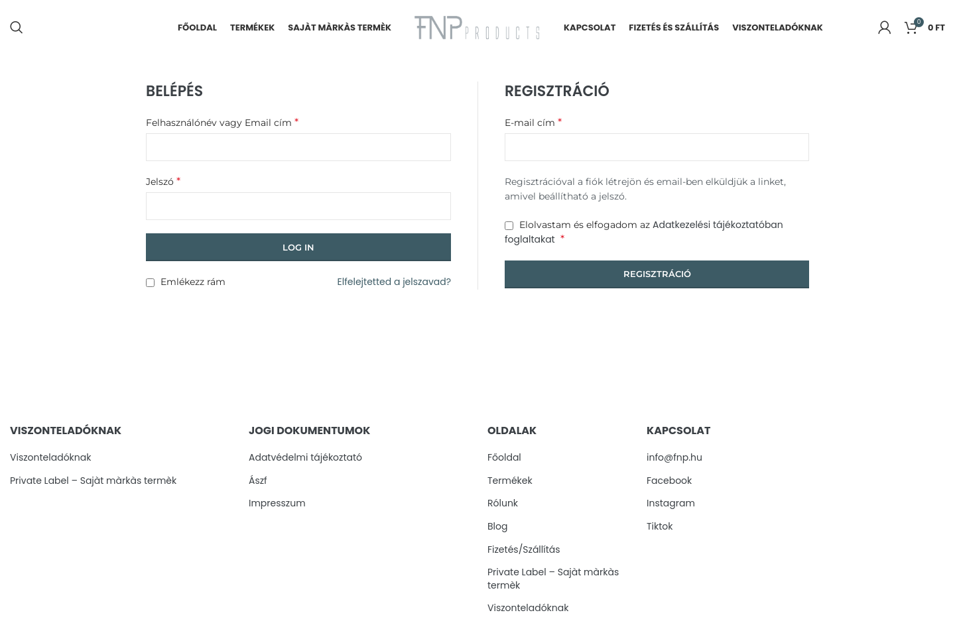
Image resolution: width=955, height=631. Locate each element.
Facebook (669, 482)
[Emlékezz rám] (150, 284)
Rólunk (502, 505)
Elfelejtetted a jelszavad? (394, 283)
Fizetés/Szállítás (523, 551)
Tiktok (660, 528)
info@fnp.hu (674, 459)
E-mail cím (533, 123)
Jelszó (163, 182)
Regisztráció (657, 275)
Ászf (258, 482)
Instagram (671, 505)
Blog (497, 528)
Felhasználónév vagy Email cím (222, 123)
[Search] (16, 28)
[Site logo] (477, 27)
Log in (298, 248)
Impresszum (277, 505)
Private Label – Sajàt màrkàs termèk (93, 482)
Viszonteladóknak (50, 459)
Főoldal (504, 459)
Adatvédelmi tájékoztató (305, 459)
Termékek (510, 482)
